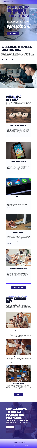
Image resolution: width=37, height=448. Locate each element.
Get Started (13, 33)
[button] (35, 1)
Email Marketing (18, 197)
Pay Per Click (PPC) (18, 232)
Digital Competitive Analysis (18, 268)
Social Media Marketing (18, 161)
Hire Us (18, 394)
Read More (10, 135)
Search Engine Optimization (18, 125)
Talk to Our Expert (18, 287)
